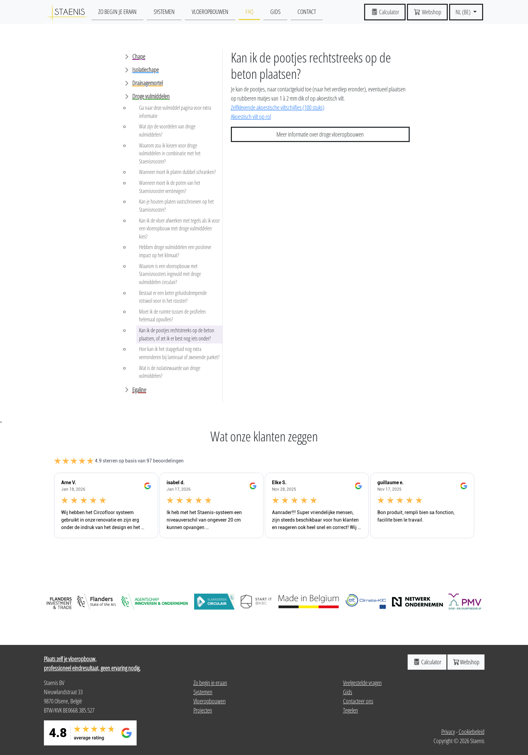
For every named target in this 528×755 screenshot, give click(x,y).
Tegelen (350, 710)
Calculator (427, 662)
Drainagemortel (147, 83)
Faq (249, 11)
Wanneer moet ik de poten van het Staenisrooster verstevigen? (169, 187)
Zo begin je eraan (117, 11)
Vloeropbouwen (210, 11)
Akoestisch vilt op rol (251, 116)
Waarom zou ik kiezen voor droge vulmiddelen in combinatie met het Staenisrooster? (170, 153)
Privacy (448, 731)
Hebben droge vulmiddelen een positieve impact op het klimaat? (175, 251)
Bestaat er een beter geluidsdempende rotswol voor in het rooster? (173, 297)
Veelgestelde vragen (362, 683)
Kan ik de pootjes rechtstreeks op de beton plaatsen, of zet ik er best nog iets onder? (176, 334)
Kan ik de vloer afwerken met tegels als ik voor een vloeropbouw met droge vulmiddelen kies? (179, 228)
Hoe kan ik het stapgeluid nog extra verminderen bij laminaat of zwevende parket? (179, 353)
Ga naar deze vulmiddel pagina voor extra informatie (175, 112)
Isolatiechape (145, 70)
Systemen (164, 11)
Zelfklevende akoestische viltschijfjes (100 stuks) (277, 107)
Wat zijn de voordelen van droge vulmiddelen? (167, 130)
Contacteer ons (358, 701)
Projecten (202, 710)
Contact (306, 11)
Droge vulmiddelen (151, 96)
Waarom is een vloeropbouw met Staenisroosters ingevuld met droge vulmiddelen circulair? (170, 274)
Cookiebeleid (471, 731)
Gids (275, 11)
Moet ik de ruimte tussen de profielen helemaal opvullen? (172, 315)
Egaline (139, 390)
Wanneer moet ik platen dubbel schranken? (177, 172)
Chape (138, 56)
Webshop (466, 662)
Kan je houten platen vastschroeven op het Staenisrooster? (176, 205)
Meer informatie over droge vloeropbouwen (320, 134)
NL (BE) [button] (464, 12)
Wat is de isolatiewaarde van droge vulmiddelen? (169, 372)
